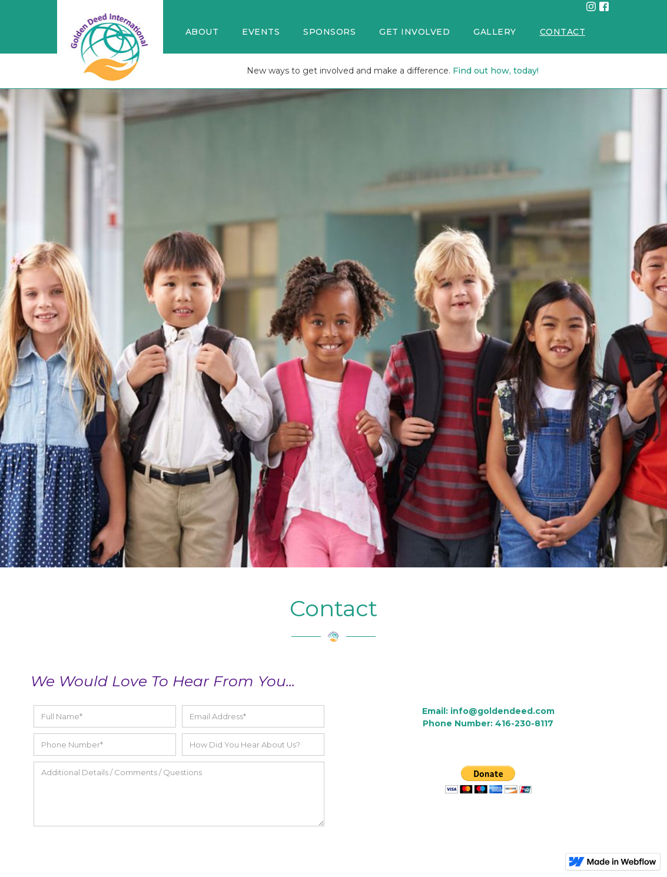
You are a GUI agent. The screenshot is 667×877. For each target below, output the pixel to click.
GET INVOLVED (414, 31)
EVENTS (261, 31)
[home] (110, 44)
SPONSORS (329, 31)
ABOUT (202, 31)
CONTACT (563, 31)
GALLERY (494, 31)
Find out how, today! (496, 70)
